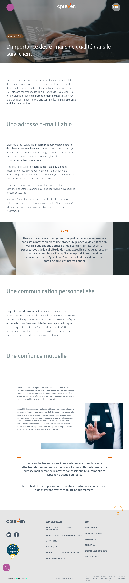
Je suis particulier (54, 522)
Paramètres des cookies (121, 577)
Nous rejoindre (53, 547)
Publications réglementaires (64, 578)
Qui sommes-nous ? (93, 533)
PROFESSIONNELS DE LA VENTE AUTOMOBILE (64, 535)
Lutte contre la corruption (88, 578)
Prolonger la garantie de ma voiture (62, 553)
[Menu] (115, 7)
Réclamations (91, 539)
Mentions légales (96, 577)
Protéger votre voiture (57, 558)
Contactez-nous (92, 557)
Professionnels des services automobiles (59, 528)
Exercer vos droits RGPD (96, 551)
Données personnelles (104, 577)
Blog (87, 522)
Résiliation (90, 545)
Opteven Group (53, 541)
